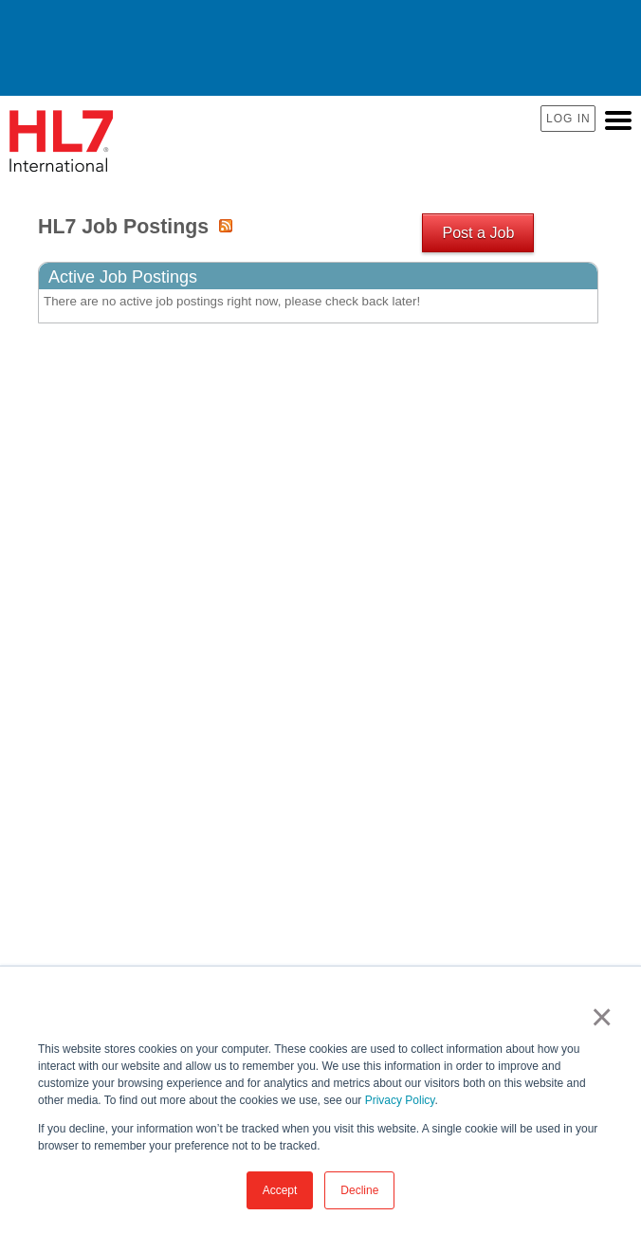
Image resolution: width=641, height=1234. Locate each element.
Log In (568, 118)
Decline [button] (359, 1190)
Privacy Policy (400, 1100)
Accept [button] (280, 1190)
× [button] (598, 1017)
